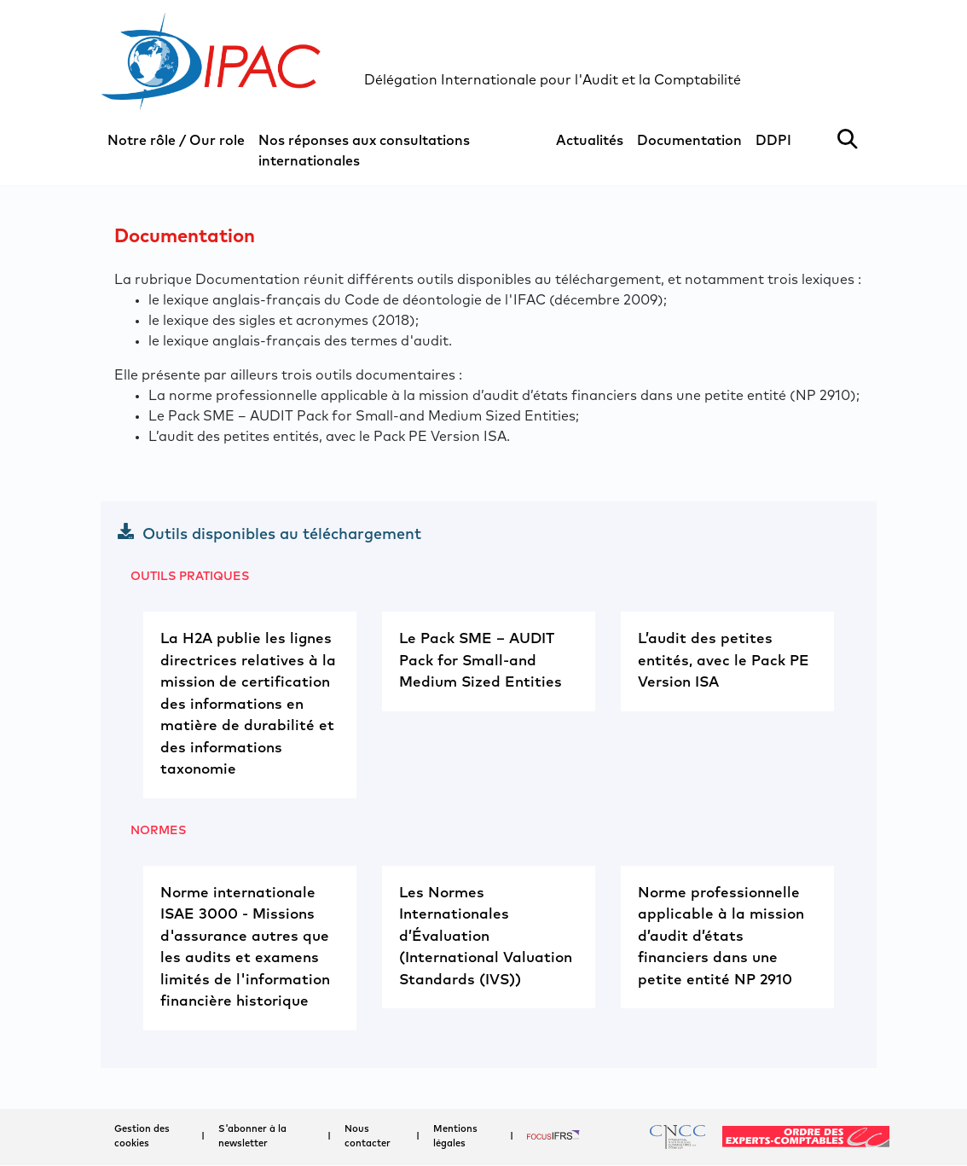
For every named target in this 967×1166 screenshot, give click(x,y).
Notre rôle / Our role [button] (176, 141)
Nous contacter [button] (368, 1136)
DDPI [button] (773, 141)
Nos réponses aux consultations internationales (364, 151)
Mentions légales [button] (455, 1136)
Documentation (689, 141)
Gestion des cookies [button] (142, 1136)
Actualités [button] (589, 141)
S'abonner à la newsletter (252, 1136)
